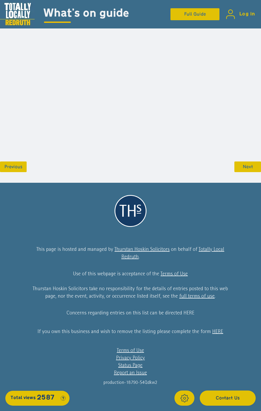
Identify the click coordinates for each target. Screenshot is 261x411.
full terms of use (197, 296)
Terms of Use (174, 274)
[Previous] (13, 166)
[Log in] (239, 14)
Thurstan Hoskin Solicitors (142, 249)
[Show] (184, 398)
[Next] (247, 166)
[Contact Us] (228, 398)
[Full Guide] (194, 14)
